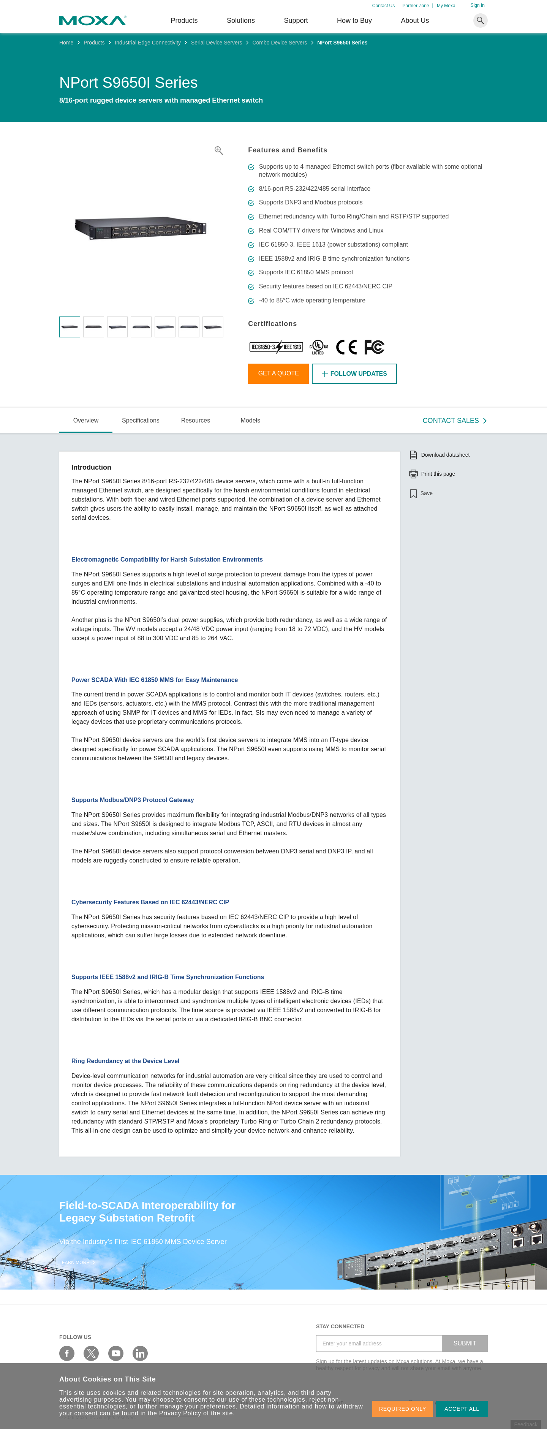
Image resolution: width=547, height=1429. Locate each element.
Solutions (241, 20)
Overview (86, 420)
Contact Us (383, 5)
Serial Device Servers (216, 43)
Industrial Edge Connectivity (148, 43)
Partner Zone (416, 5)
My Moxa (446, 5)
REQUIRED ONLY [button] (402, 1409)
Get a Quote (278, 373)
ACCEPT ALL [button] (461, 1409)
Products (94, 43)
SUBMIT (465, 1343)
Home (66, 43)
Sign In (478, 5)
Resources (195, 420)
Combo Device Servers (279, 43)
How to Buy (354, 20)
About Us (415, 20)
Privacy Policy (180, 1413)
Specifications (141, 420)
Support (296, 20)
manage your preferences (198, 1406)
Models (251, 420)
